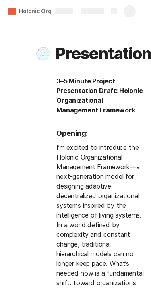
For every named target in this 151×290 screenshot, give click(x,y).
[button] (43, 53)
